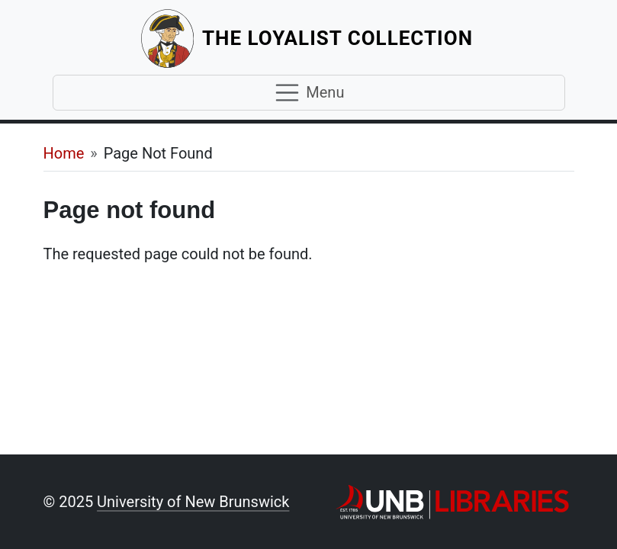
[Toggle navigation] (309, 93)
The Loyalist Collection (339, 38)
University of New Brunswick (193, 502)
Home (64, 153)
